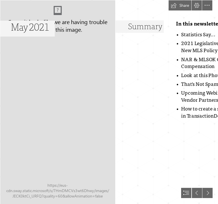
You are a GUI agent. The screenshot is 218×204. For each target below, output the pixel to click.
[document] (109, 102)
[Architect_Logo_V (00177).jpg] (57, 102)
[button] (180, 5)
